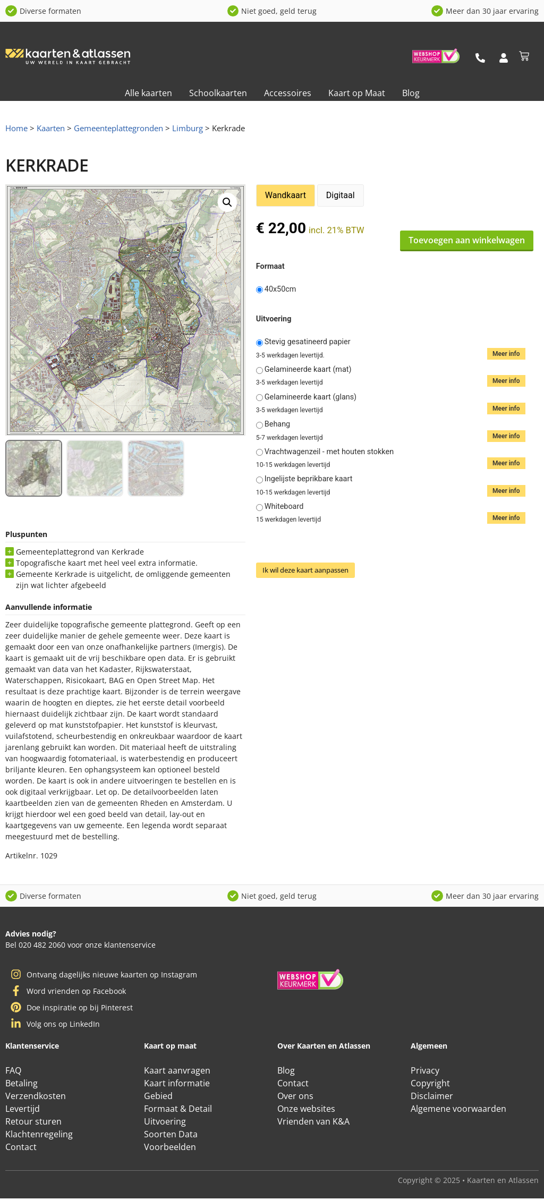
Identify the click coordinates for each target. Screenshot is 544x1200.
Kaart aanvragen (177, 1071)
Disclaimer (432, 1097)
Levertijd (22, 1110)
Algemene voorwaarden (458, 1110)
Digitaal (340, 195)
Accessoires (287, 93)
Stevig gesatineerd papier (308, 342)
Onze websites (306, 1110)
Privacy (425, 1071)
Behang (277, 424)
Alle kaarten (148, 93)
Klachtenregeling (39, 1135)
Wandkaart (285, 195)
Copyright (430, 1084)
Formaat (270, 266)
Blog (411, 93)
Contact (21, 1148)
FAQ (13, 1071)
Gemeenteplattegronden (118, 128)
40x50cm (280, 289)
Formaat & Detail (178, 1110)
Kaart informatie (177, 1084)
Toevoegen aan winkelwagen (467, 240)
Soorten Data (171, 1135)
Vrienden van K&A (313, 1122)
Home (16, 128)
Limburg (187, 128)
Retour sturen (33, 1122)
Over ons (295, 1097)
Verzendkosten (35, 1097)
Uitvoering (274, 319)
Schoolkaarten (218, 93)
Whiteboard (284, 506)
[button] (227, 202)
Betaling (21, 1084)
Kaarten (51, 128)
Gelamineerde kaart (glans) (310, 397)
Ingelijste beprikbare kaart (309, 479)
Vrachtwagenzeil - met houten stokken (329, 452)
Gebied (158, 1097)
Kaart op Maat (356, 93)
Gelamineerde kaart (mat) (308, 369)
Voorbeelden (170, 1148)
